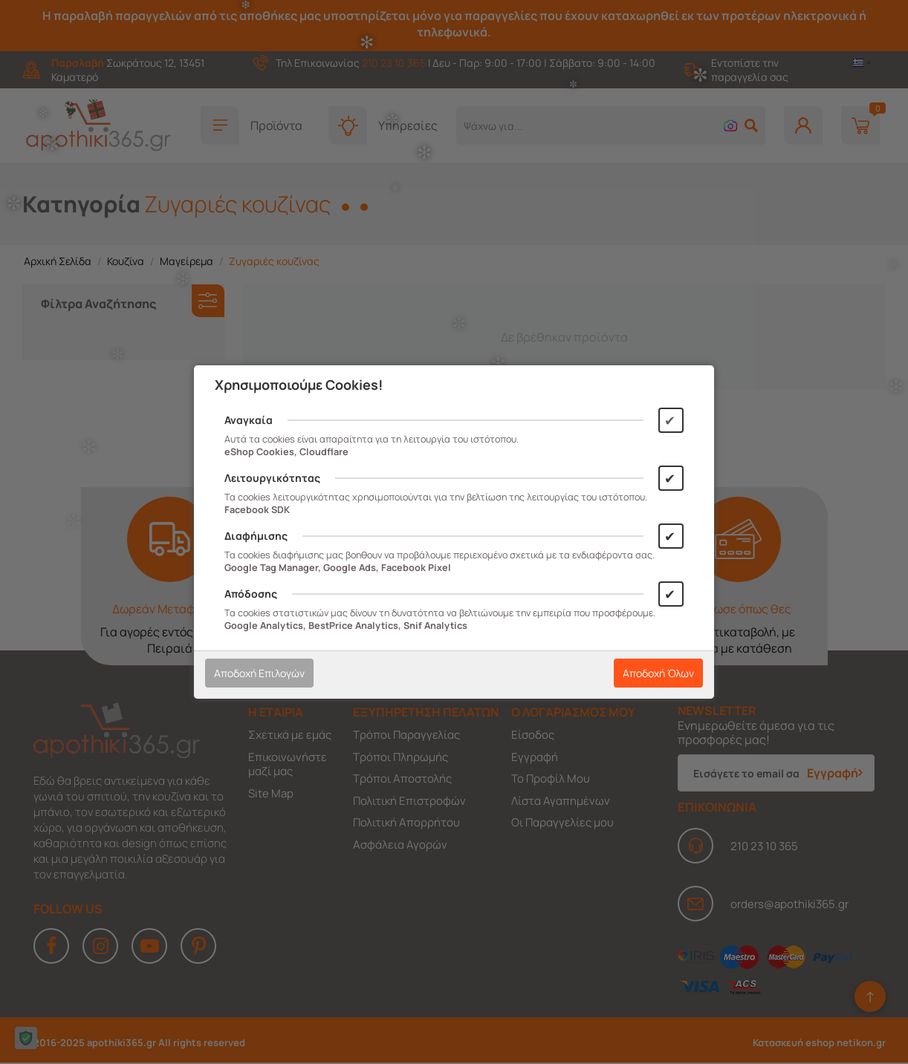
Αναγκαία (248, 420)
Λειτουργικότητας (272, 478)
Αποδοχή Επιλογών (259, 673)
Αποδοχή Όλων (658, 673)
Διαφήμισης (256, 536)
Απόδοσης (250, 594)
